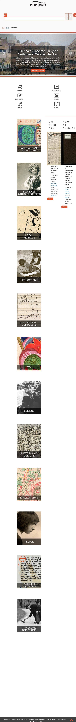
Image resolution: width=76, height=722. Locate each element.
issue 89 (53, 195)
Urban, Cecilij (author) (67, 191)
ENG (7, 28)
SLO (3, 28)
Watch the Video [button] (38, 70)
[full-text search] (70, 16)
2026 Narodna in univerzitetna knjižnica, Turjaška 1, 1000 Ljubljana (45, 719)
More (50, 198)
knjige (67, 197)
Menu (14, 28)
